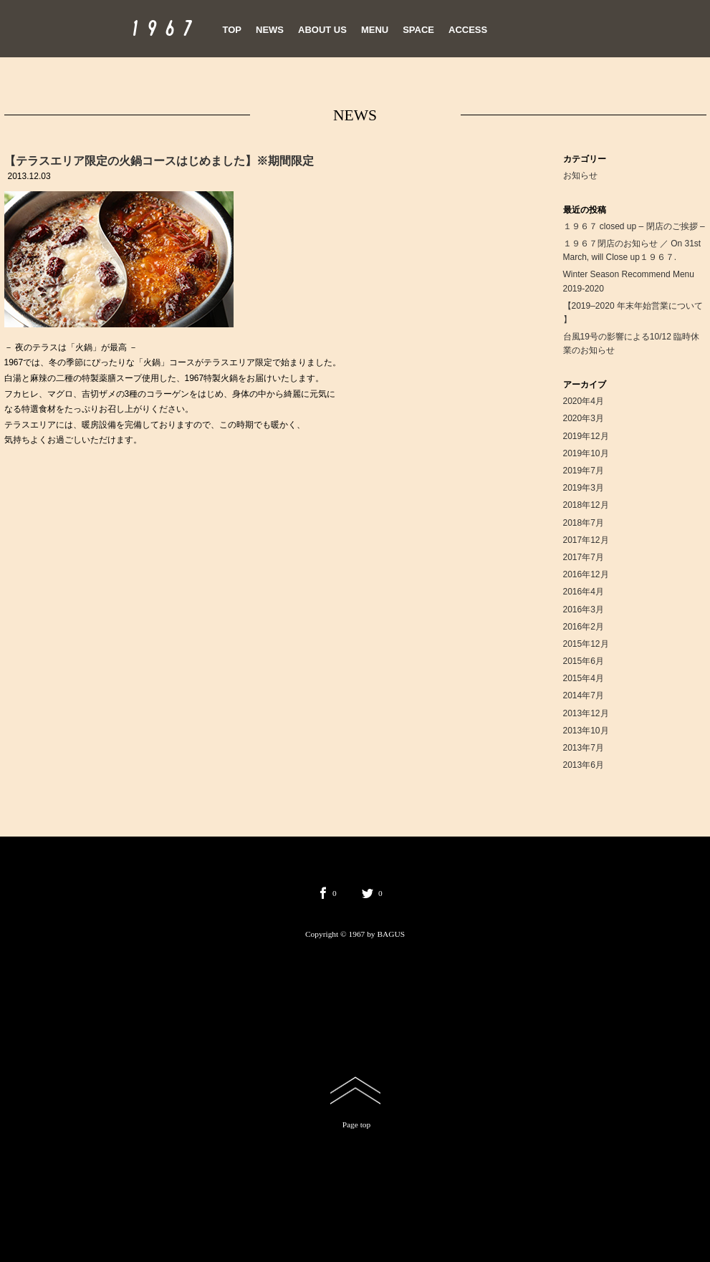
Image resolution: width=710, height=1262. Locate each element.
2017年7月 (583, 557)
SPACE (418, 29)
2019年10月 (586, 453)
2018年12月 (586, 505)
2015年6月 (583, 661)
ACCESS (467, 29)
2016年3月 (583, 609)
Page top (356, 1124)
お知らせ (580, 175)
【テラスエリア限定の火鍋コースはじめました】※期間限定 (159, 161)
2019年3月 (583, 488)
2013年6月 (583, 765)
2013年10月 (586, 731)
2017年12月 (586, 540)
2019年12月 (586, 436)
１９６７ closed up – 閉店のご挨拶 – (634, 226)
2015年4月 (583, 678)
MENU (374, 29)
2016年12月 (586, 574)
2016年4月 (583, 592)
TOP (232, 29)
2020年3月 (583, 418)
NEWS (270, 29)
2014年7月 (583, 695)
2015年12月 (586, 644)
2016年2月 (583, 627)
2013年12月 (586, 713)
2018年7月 (583, 523)
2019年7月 (583, 471)
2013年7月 (583, 748)
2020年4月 (583, 401)
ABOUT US (322, 29)
